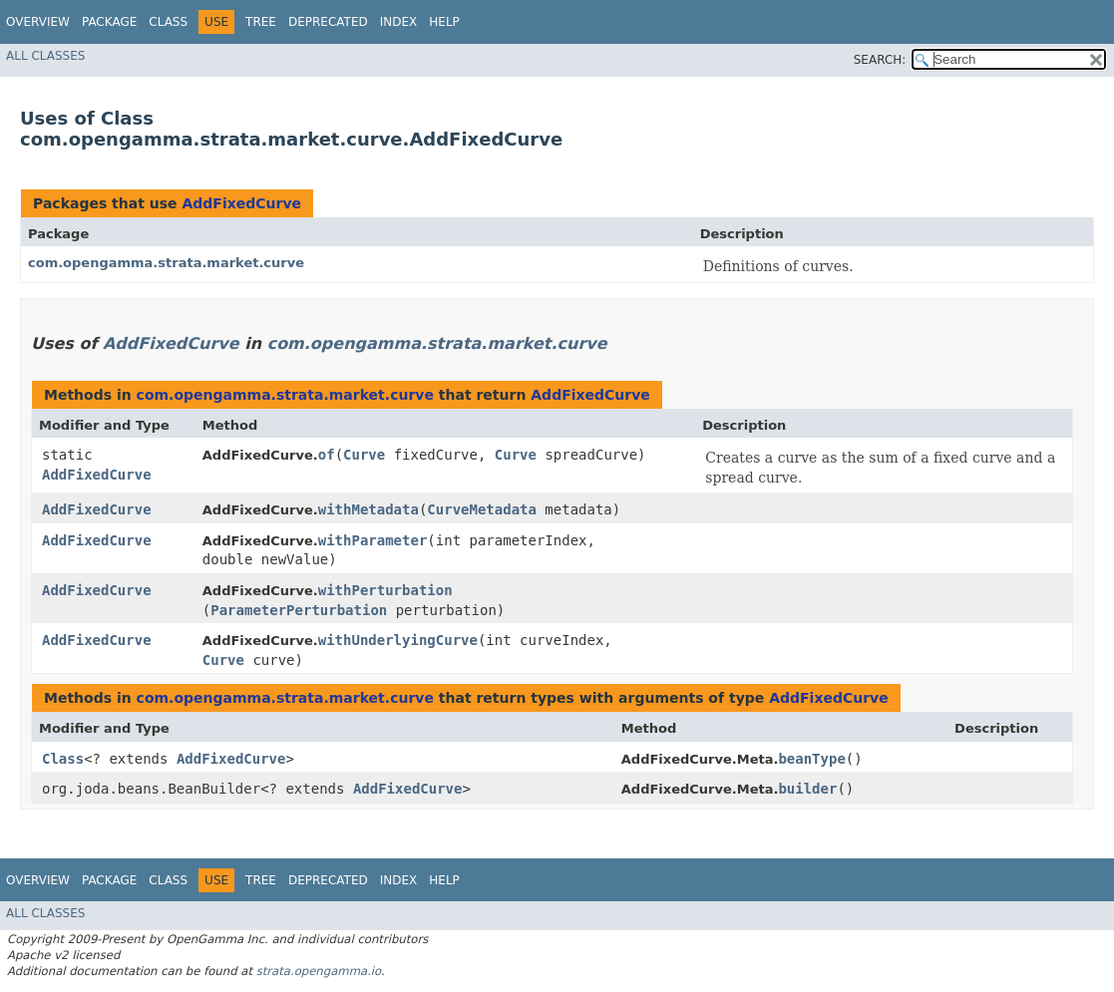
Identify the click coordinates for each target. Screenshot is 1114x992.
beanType (811, 759)
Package (109, 22)
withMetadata (368, 509)
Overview (38, 22)
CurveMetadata (482, 509)
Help (444, 22)
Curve (364, 455)
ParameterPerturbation (298, 610)
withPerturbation (385, 590)
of (326, 455)
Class (168, 22)
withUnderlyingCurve (398, 640)
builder (807, 789)
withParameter (373, 540)
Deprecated (328, 22)
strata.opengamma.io (318, 971)
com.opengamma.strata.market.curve (166, 262)
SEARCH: (880, 60)
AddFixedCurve (241, 203)
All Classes (45, 56)
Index (399, 22)
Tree (260, 22)
